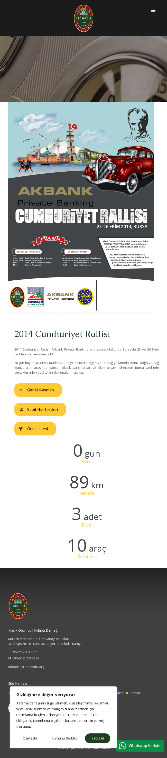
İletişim (135, 693)
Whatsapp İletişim (145, 746)
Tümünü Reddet (64, 738)
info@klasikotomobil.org (26, 667)
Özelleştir (30, 738)
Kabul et (97, 738)
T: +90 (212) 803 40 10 (23, 652)
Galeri (119, 693)
